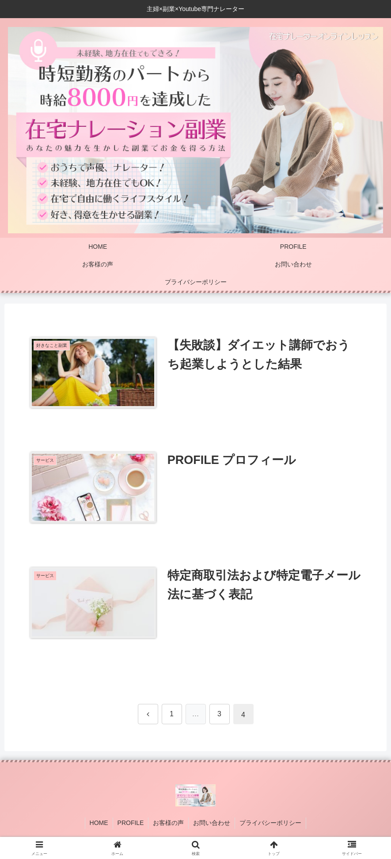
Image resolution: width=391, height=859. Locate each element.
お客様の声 (168, 822)
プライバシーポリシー (270, 822)
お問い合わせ (211, 822)
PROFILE (131, 822)
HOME (99, 822)
